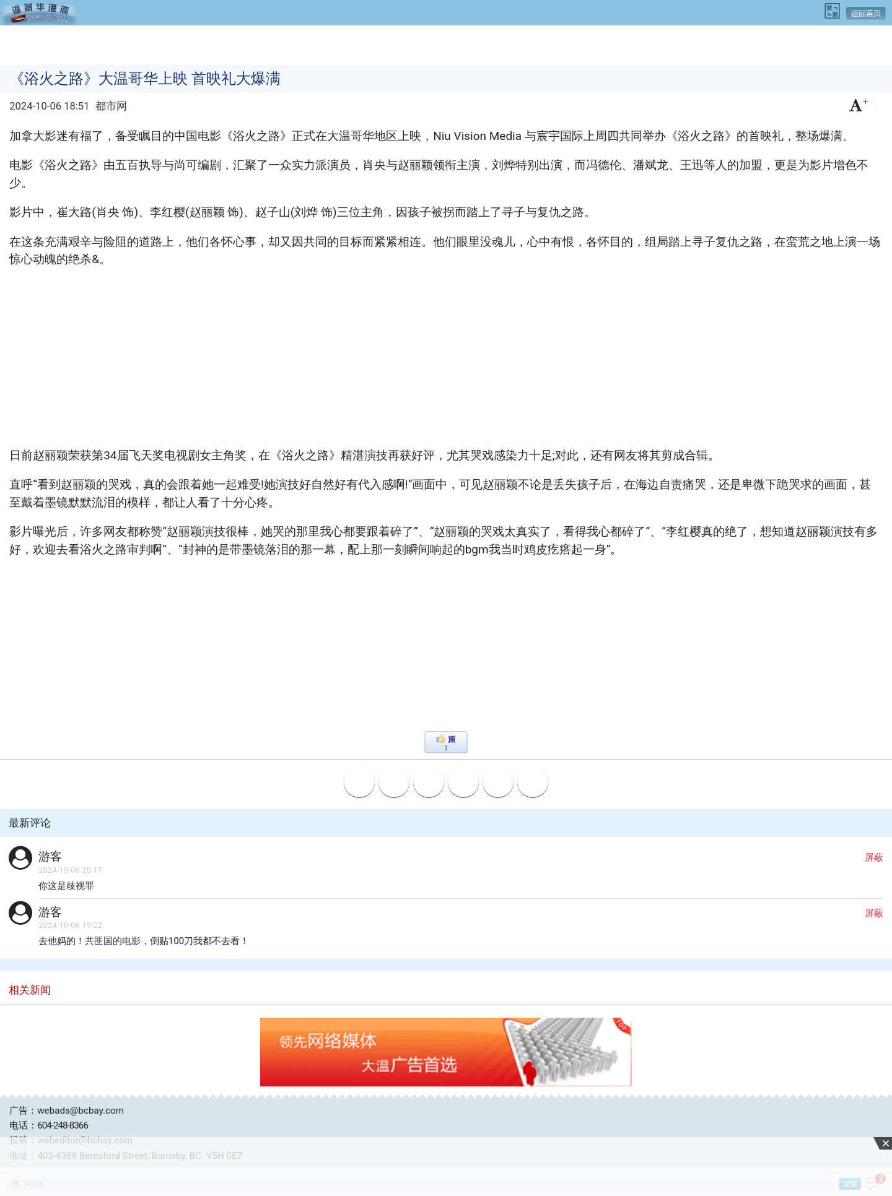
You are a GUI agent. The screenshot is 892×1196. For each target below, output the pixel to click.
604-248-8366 (62, 1125)
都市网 (111, 106)
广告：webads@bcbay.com (66, 1110)
